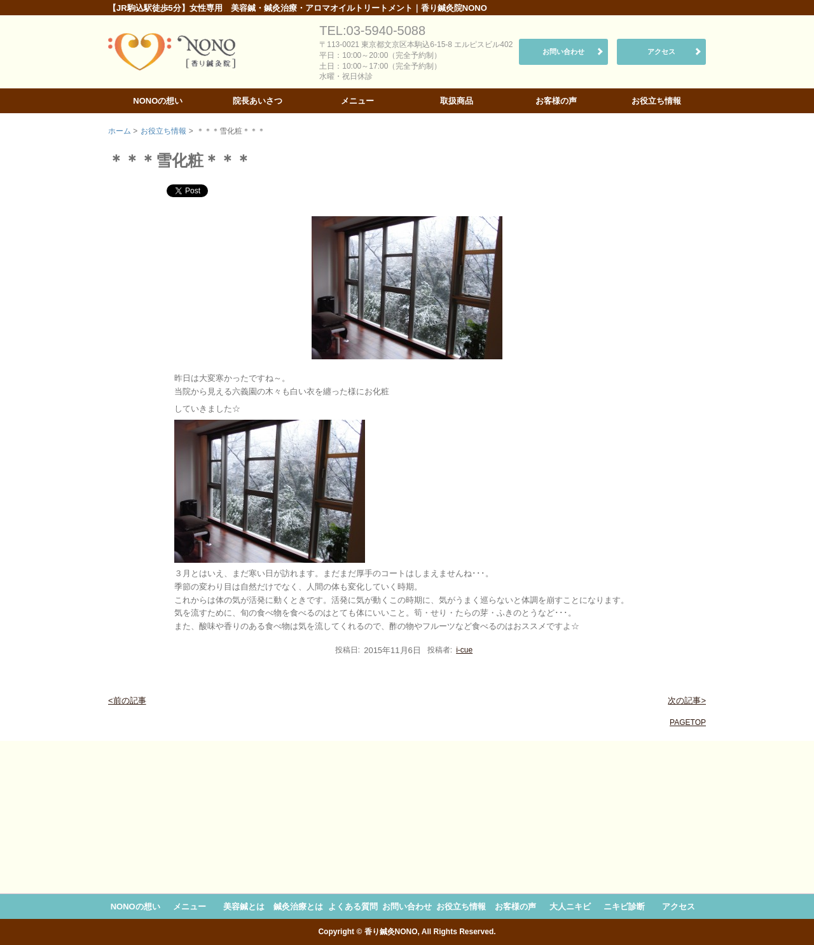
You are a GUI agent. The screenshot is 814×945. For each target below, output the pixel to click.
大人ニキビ (570, 906)
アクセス (661, 51)
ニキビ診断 (624, 906)
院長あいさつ (257, 101)
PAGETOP (688, 722)
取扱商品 (456, 101)
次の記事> (687, 700)
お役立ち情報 (656, 101)
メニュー (357, 101)
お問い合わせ (563, 51)
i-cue (464, 649)
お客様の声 (556, 101)
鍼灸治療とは (298, 906)
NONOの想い (158, 101)
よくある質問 (353, 906)
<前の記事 (127, 700)
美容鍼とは (244, 906)
